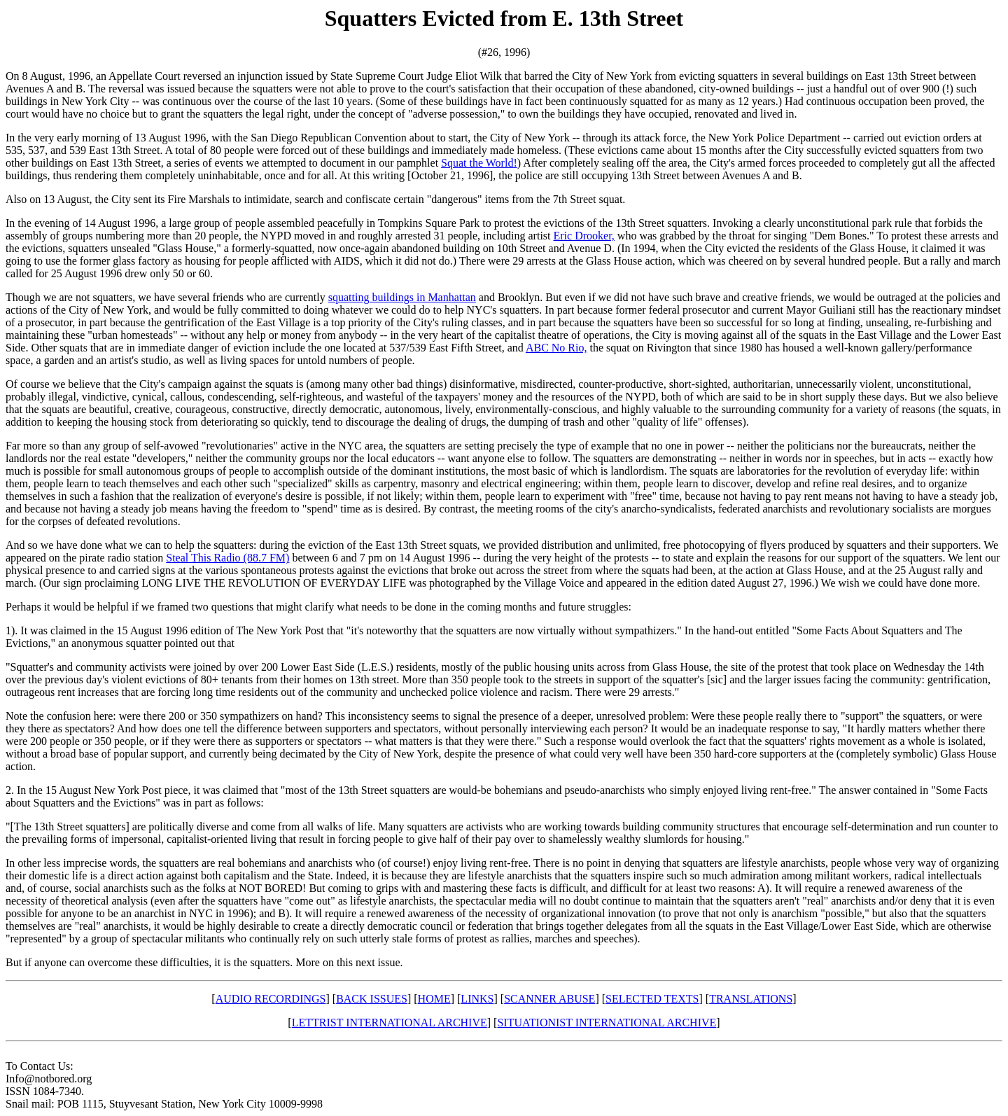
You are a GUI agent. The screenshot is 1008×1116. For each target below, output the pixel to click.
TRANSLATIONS (750, 999)
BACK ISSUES (371, 999)
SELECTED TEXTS (652, 999)
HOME (434, 999)
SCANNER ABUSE (549, 999)
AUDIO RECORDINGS (271, 999)
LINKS (477, 999)
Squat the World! (479, 163)
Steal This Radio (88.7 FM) (227, 558)
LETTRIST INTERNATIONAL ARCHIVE (389, 1022)
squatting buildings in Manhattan (402, 297)
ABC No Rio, (556, 348)
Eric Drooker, (584, 236)
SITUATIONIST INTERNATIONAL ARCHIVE (606, 1022)
